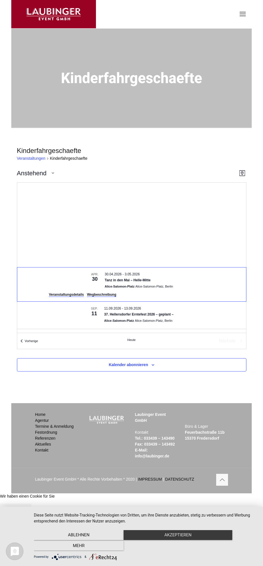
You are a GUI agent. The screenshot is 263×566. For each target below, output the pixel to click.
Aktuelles (43, 444)
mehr (224, 546)
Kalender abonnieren (128, 364)
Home (40, 414)
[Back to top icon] (222, 480)
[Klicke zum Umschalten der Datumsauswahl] (35, 173)
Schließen (16, 510)
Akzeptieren (145, 546)
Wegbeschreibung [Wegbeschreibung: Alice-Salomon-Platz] (101, 295)
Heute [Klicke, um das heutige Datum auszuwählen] (131, 340)
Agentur (42, 420)
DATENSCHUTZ (179, 479)
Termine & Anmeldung (54, 426)
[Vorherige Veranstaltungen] (29, 341)
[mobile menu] (242, 14)
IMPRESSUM (150, 479)
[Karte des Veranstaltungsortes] (131, 225)
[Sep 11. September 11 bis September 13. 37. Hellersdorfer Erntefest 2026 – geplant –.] (131, 315)
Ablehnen (67, 546)
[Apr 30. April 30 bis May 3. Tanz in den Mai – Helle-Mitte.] (131, 284)
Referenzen (45, 438)
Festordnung (46, 432)
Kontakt (41, 450)
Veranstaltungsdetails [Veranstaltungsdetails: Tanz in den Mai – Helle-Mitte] (66, 295)
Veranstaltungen (31, 158)
